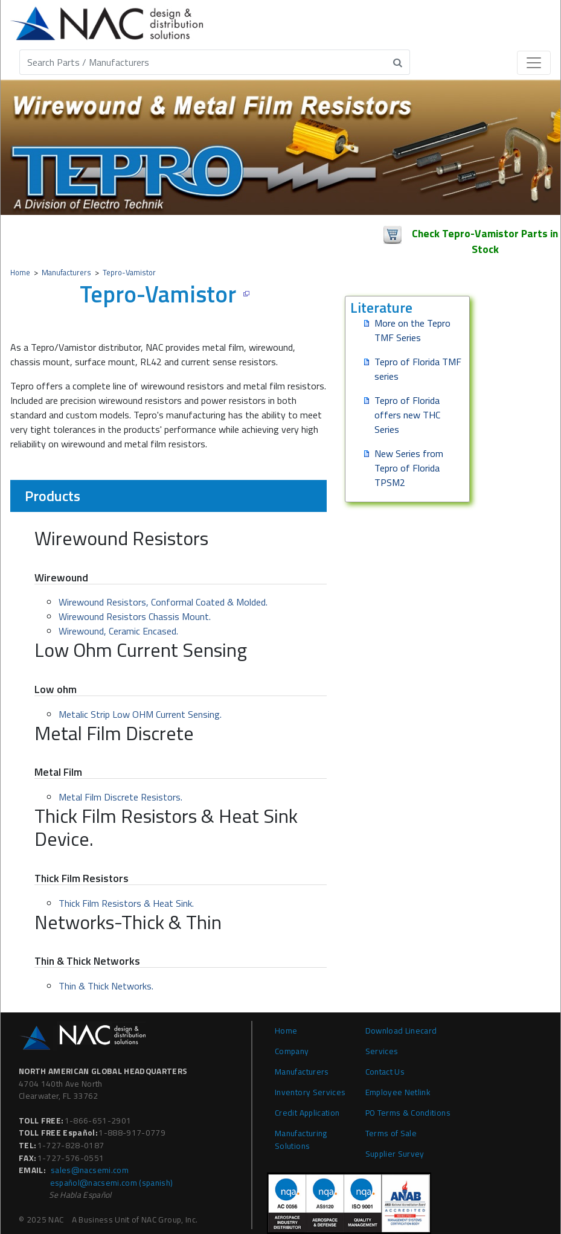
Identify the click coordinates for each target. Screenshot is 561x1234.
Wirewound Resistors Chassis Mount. (135, 616)
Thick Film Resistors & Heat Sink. (126, 903)
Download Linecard (401, 1031)
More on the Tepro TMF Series (412, 330)
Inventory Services (310, 1092)
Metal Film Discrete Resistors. (120, 797)
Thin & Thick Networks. (106, 986)
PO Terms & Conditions (407, 1113)
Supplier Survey (395, 1154)
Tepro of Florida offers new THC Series (407, 414)
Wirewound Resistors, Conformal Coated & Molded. (163, 602)
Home (20, 272)
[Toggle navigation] (534, 63)
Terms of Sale (391, 1133)
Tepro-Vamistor (129, 272)
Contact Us (385, 1072)
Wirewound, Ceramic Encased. (118, 631)
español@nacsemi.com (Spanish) (111, 1183)
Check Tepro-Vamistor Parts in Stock (485, 236)
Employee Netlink (397, 1092)
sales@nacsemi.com (90, 1170)
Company (292, 1051)
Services (382, 1051)
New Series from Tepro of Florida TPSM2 (408, 468)
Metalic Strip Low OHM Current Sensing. (140, 714)
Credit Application (307, 1113)
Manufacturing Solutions (301, 1139)
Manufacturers (66, 272)
